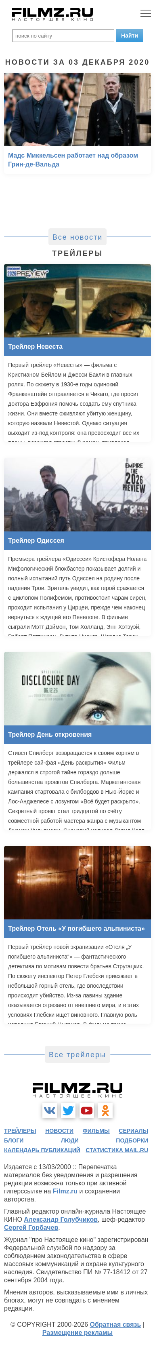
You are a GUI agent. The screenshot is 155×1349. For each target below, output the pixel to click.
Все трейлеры (77, 1055)
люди (70, 1140)
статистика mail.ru (117, 1150)
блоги (13, 1140)
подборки (132, 1140)
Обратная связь (115, 1324)
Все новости (77, 237)
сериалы (133, 1131)
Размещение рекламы (77, 1332)
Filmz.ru (65, 1191)
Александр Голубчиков (61, 1219)
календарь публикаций (42, 1150)
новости (59, 1131)
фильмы (96, 1131)
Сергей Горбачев (31, 1227)
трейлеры (20, 1131)
